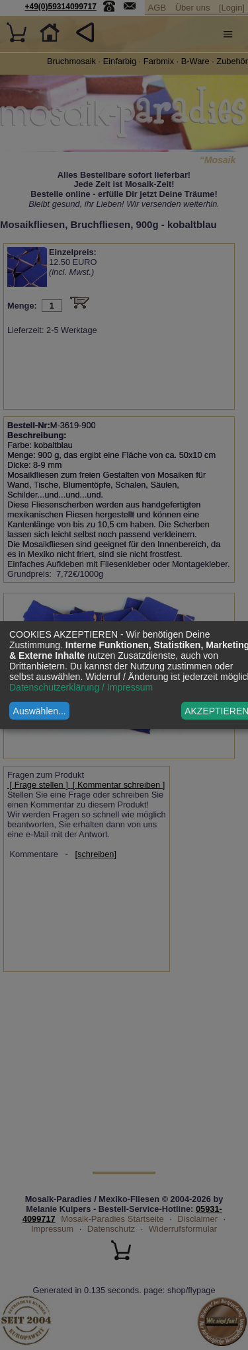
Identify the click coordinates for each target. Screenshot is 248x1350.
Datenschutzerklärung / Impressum (81, 687)
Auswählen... (39, 711)
